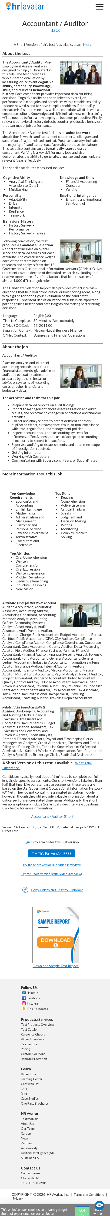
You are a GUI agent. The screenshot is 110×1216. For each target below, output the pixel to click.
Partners (27, 1143)
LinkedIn (32, 993)
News (25, 1138)
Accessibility (29, 1148)
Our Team (28, 1128)
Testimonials (29, 1119)
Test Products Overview (37, 1024)
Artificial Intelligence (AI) (37, 1153)
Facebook (33, 998)
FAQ (24, 1089)
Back (55, 30)
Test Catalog (29, 1029)
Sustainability (30, 1158)
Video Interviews (32, 1039)
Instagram (33, 1003)
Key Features (30, 1044)
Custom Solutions (33, 1054)
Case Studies (30, 1098)
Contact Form (30, 1173)
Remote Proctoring (34, 1059)
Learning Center (31, 1079)
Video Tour (28, 1074)
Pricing (25, 1049)
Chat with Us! (30, 1084)
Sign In (29, 842)
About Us (27, 1124)
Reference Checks (33, 1034)
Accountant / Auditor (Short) (52, 816)
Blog (24, 1094)
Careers (26, 1133)
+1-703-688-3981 (34, 1183)
